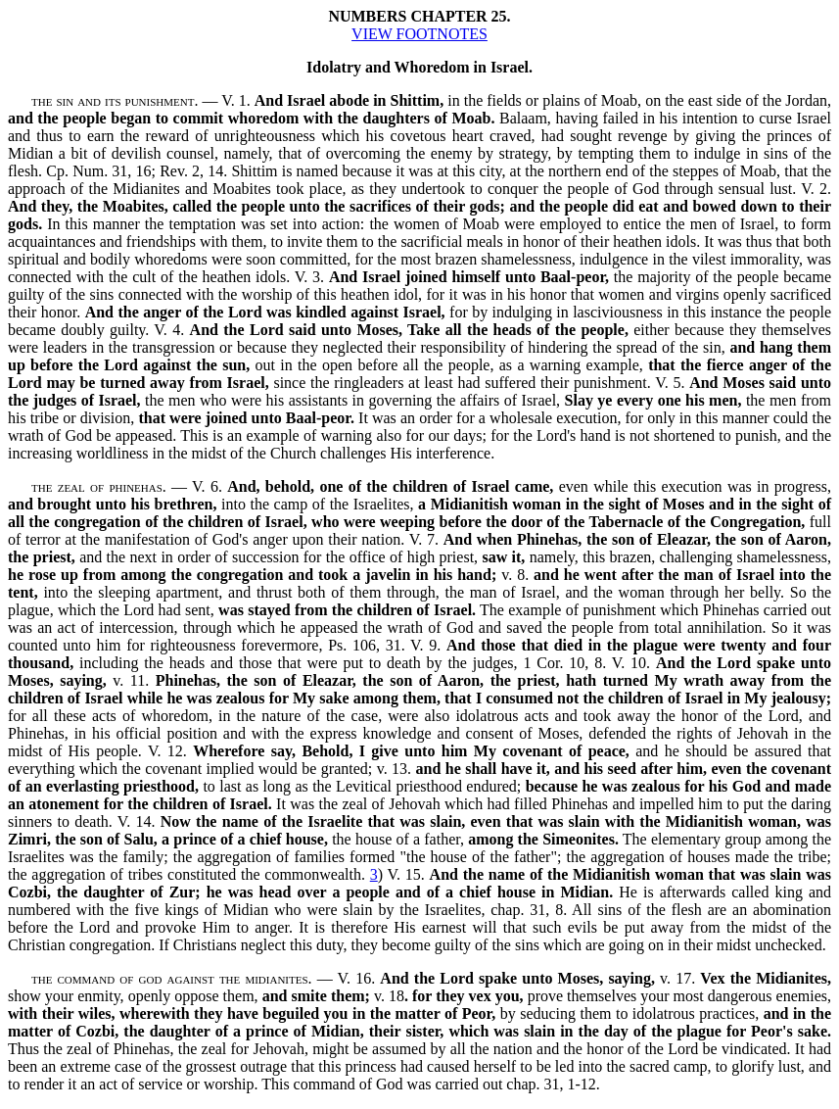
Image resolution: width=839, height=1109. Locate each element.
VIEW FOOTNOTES (419, 33)
